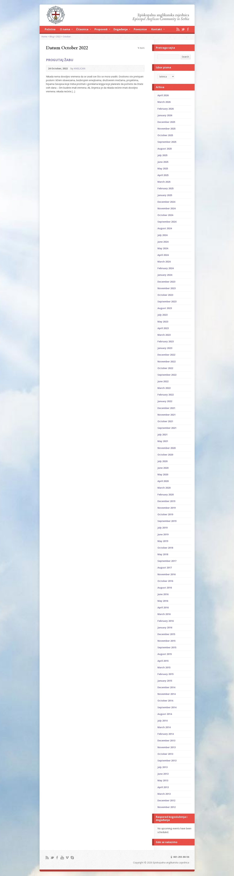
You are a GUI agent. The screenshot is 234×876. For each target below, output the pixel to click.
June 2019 (162, 534)
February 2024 (165, 268)
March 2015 (164, 667)
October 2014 (165, 700)
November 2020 (166, 447)
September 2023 (166, 301)
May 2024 (162, 248)
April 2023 (163, 328)
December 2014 (166, 687)
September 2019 (166, 521)
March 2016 (164, 614)
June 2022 (162, 381)
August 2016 (164, 587)
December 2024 (166, 201)
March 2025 (164, 181)
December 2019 (166, 501)
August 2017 (164, 567)
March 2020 (164, 487)
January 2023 (164, 348)
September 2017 (166, 560)
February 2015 (165, 674)
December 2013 (166, 740)
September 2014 (166, 707)
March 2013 (164, 793)
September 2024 (166, 221)
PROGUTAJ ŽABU (59, 60)
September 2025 (166, 141)
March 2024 (164, 261)
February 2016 (165, 620)
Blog (52, 36)
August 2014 (164, 714)
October (67, 36)
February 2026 (165, 108)
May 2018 (162, 554)
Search (185, 56)
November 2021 (166, 414)
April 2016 (163, 607)
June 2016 (162, 594)
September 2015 (166, 647)
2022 (58, 36)
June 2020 (162, 467)
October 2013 (165, 753)
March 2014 (164, 727)
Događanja (122, 29)
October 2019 (165, 514)
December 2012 (166, 800)
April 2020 (163, 481)
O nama (66, 29)
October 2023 (165, 294)
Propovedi (102, 29)
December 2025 (166, 121)
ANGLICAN (79, 68)
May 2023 (162, 321)
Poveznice (140, 29)
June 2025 (162, 161)
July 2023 (162, 314)
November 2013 (166, 747)
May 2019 (162, 541)
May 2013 (162, 780)
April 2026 (163, 95)
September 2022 (166, 374)
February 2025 (165, 188)
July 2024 (162, 235)
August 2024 (164, 228)
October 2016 (165, 580)
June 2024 (162, 241)
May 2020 (162, 474)
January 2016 (164, 627)
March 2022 (164, 388)
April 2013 (163, 787)
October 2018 (165, 547)
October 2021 (165, 421)
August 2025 (164, 148)
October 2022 (165, 368)
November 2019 (166, 507)
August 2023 (164, 308)
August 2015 (164, 654)
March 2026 (164, 101)
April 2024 (163, 254)
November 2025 (166, 128)
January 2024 (164, 274)
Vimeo (67, 857)
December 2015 (166, 634)
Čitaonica (83, 29)
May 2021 (162, 441)
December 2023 (166, 281)
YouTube (62, 857)
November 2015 (166, 640)
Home (44, 36)
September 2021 (166, 427)
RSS (178, 29)
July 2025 (162, 155)
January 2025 (164, 195)
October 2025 (165, 135)
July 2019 (162, 527)
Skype (72, 857)
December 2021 (166, 408)
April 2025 (163, 175)
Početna (50, 29)
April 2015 (163, 660)
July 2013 (162, 767)
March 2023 (164, 334)
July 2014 (162, 720)
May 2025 (162, 168)
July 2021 (162, 434)
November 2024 (166, 208)
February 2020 (165, 494)
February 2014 (165, 733)
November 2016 (166, 574)
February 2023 (165, 341)
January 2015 (164, 680)
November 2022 (166, 361)
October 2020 (165, 454)
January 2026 (164, 115)
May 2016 (162, 600)
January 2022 (164, 401)
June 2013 (162, 773)
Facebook (188, 29)
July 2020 (162, 461)
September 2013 (166, 760)
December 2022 (166, 354)
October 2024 (165, 215)
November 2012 (166, 807)
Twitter (183, 29)
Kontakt (158, 29)
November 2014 (166, 693)
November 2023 (166, 288)
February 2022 (165, 394)
